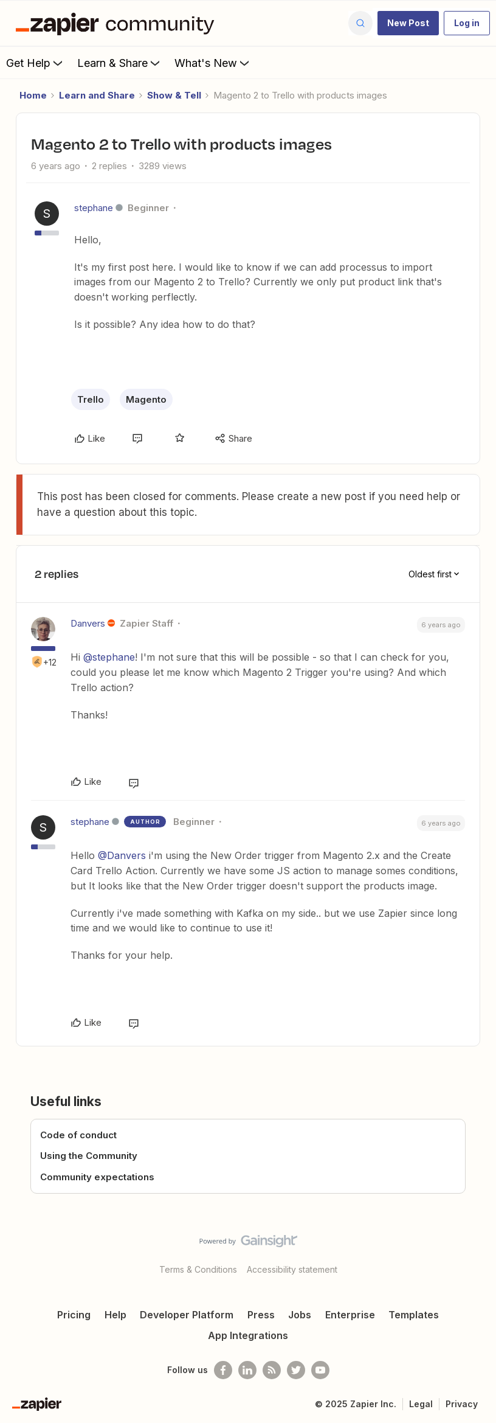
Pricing (74, 1315)
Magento (146, 399)
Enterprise (350, 1315)
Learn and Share (97, 95)
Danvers (88, 623)
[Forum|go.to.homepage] (118, 23)
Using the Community (88, 1155)
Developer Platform (186, 1315)
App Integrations (248, 1335)
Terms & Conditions (198, 1269)
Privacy (462, 1404)
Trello (90, 399)
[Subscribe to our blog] (272, 1370)
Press (261, 1315)
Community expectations (97, 1177)
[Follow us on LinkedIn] (247, 1370)
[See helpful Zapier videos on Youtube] (320, 1370)
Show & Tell (174, 95)
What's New (213, 62)
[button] (408, 23)
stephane (93, 208)
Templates (413, 1315)
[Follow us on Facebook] (223, 1370)
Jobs (299, 1315)
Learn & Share (119, 62)
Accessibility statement (292, 1269)
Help (115, 1315)
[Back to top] (481, 1251)
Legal (421, 1404)
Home (33, 95)
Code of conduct (78, 1135)
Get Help (35, 62)
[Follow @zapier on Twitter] (296, 1370)
